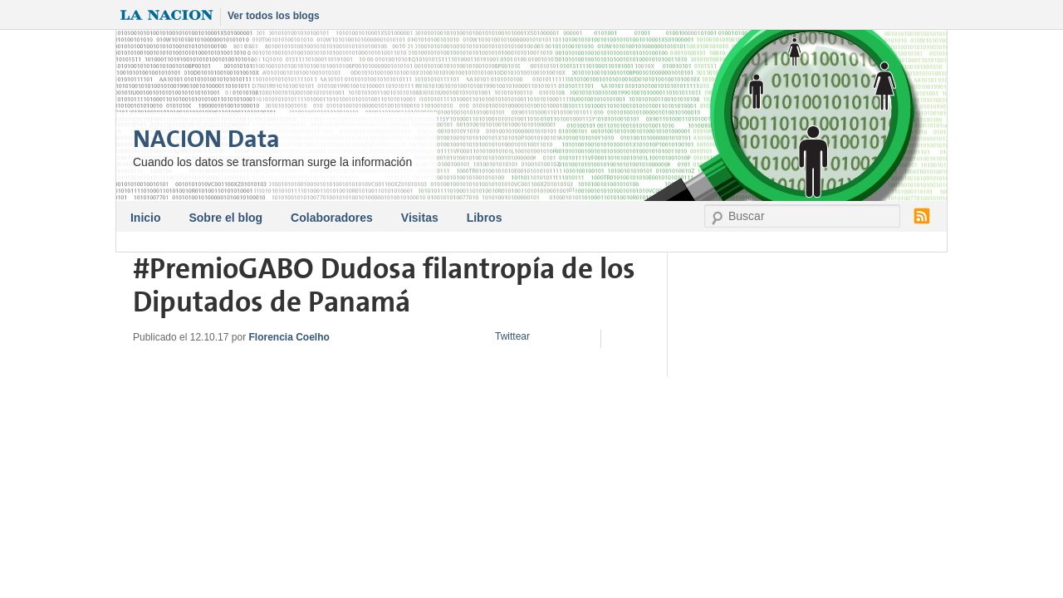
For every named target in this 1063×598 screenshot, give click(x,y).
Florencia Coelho (288, 337)
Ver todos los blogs (274, 16)
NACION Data (206, 139)
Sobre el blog (225, 217)
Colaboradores (332, 217)
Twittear (512, 336)
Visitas (419, 217)
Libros (484, 217)
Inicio (145, 217)
